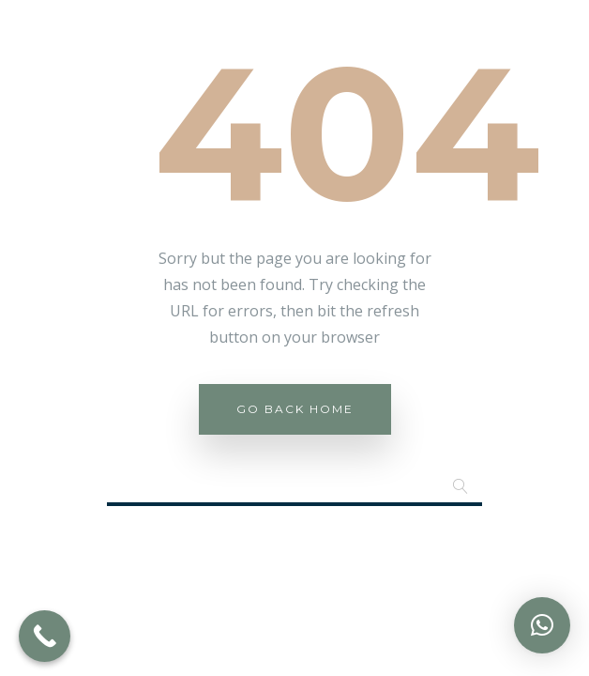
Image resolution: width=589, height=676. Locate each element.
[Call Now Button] (44, 636)
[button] (542, 625)
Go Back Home (295, 409)
